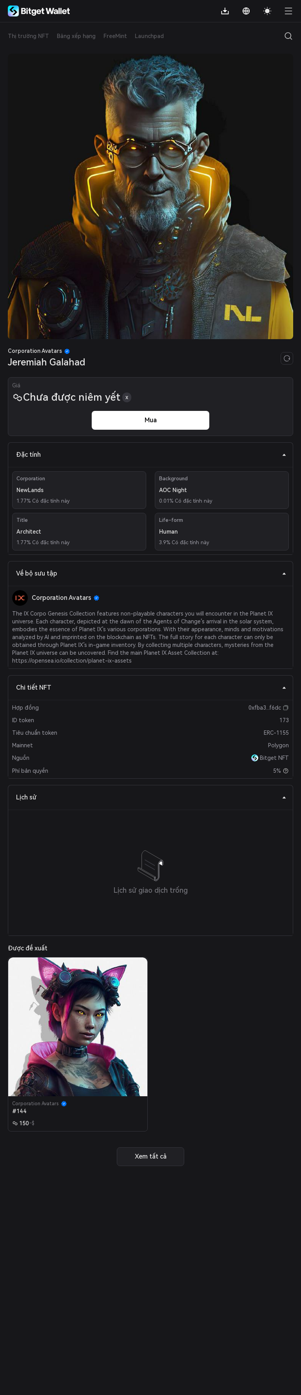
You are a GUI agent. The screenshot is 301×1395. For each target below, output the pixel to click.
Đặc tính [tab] (151, 454)
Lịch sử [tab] (151, 797)
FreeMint (115, 36)
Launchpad (149, 36)
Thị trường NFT (28, 36)
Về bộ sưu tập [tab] (151, 573)
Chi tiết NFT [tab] (151, 687)
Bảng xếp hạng (76, 36)
